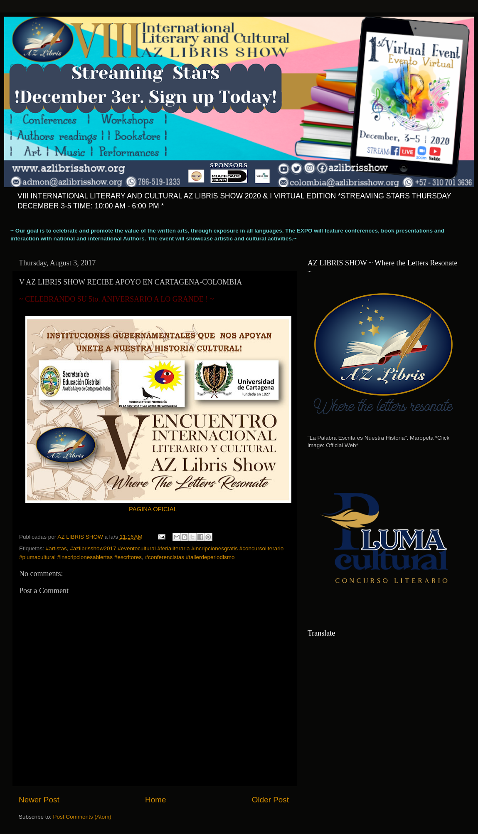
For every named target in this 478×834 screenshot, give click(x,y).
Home (155, 799)
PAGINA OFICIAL (153, 509)
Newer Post (39, 799)
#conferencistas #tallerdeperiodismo (189, 557)
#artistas (56, 548)
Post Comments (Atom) (82, 817)
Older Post (270, 799)
